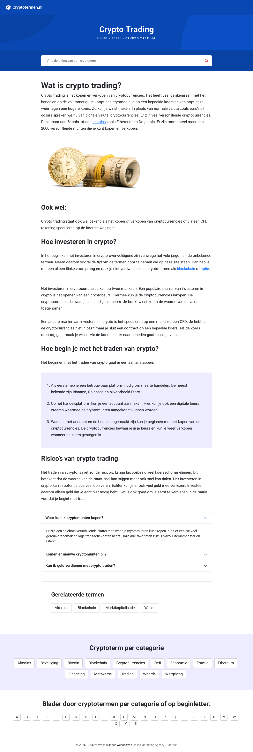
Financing (77, 674)
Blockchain (87, 608)
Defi (157, 663)
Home (102, 38)
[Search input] (125, 61)
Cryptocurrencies (130, 663)
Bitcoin (73, 663)
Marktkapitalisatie (120, 608)
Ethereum (226, 663)
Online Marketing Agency (148, 745)
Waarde (149, 674)
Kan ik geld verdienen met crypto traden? (80, 565)
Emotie (202, 663)
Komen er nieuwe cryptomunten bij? (75, 554)
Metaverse (103, 674)
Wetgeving (174, 674)
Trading (127, 674)
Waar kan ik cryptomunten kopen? (74, 518)
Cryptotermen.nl (24, 7)
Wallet (149, 608)
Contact (171, 745)
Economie (178, 663)
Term (116, 38)
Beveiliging (49, 663)
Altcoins (61, 608)
